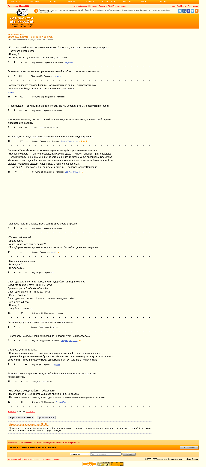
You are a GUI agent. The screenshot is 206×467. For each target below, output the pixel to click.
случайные (74, 442)
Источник (59, 62)
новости (57, 459)
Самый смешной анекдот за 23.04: (28, 424)
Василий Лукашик (72, 172)
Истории (34, 2)
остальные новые (27, 442)
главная (12, 447)
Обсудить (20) (38, 97)
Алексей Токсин (62, 402)
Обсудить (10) (36, 273)
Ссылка (34, 128)
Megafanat (69, 62)
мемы (33, 447)
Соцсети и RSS (105, 6)
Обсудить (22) (36, 62)
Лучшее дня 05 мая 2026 (18, 6)
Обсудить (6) (36, 110)
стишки (50, 447)
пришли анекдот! (189, 447)
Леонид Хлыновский (69, 141)
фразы (41, 447)
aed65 (53, 252)
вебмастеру (47, 459)
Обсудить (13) (36, 76)
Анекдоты (16, 2)
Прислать (145, 2)
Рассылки (93, 6)
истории (23, 447)
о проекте (37, 459)
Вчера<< (12, 411)
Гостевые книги (119, 6)
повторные (42, 442)
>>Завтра (30, 411)
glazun (57, 365)
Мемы (53, 2)
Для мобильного (81, 6)
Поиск (163, 2)
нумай (57, 76)
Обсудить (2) (37, 172)
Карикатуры (108, 2)
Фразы (71, 2)
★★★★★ (83, 141)
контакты (28, 459)
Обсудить (35, 341)
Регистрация (193, 6)
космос (11, 92)
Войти (183, 6)
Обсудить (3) (36, 365)
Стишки (90, 2)
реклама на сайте (15, 459)
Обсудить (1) (37, 402)
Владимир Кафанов (69, 341)
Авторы (127, 2)
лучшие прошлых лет (58, 442)
